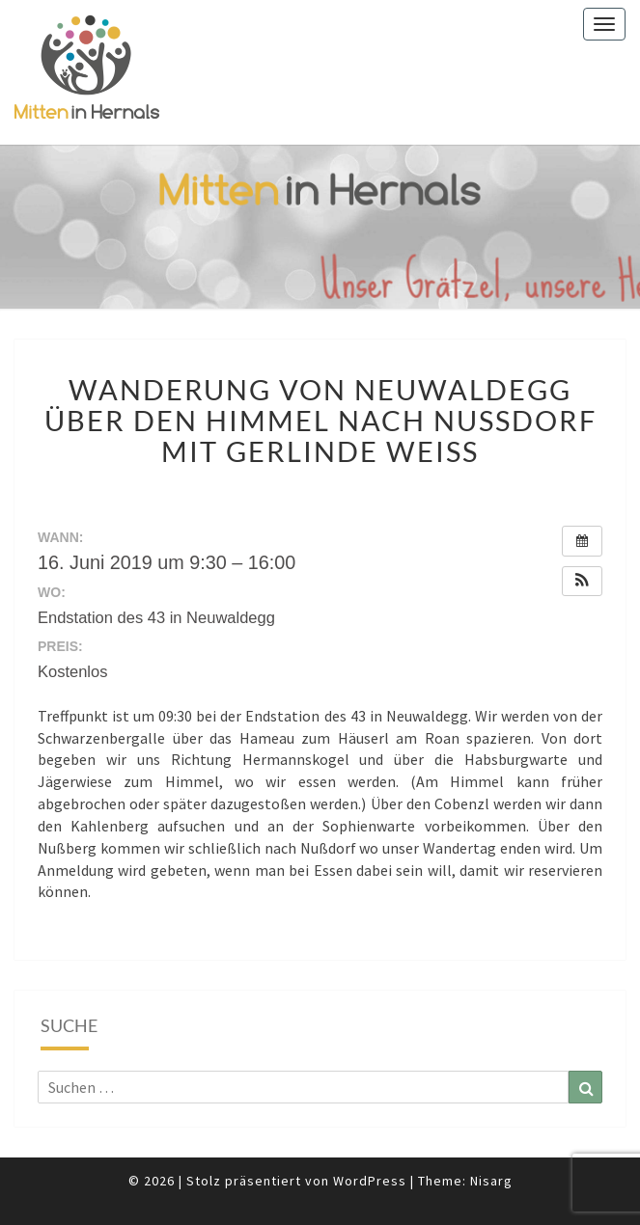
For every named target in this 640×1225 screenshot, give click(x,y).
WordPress (369, 1180)
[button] (582, 581)
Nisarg (491, 1180)
